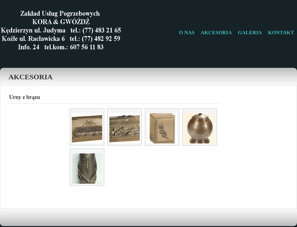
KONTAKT (281, 32)
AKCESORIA (216, 32)
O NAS (187, 32)
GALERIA (250, 32)
